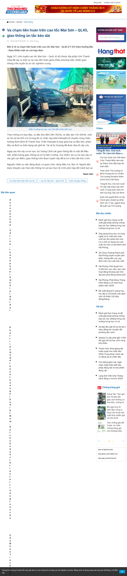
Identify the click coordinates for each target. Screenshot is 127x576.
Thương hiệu (34, 525)
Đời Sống (28, 22)
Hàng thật (97, 2)
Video (99, 128)
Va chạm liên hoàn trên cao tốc (22, 181)
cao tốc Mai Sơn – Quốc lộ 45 (52, 181)
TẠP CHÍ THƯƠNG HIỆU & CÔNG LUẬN (62, 565)
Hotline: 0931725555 (112, 2)
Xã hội (19, 22)
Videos (114, 525)
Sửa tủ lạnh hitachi (105, 450)
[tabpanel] (17, 218)
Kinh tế (22, 525)
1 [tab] (109, 441)
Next (123, 441)
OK (122, 572)
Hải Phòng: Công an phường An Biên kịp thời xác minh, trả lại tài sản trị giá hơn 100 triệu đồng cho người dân (66, 442)
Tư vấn (97, 525)
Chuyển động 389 (51, 525)
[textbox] (111, 37)
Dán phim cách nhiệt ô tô (108, 454)
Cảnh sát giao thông (77, 181)
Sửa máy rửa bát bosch (107, 458)
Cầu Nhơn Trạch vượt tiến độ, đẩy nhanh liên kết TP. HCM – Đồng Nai (17, 221)
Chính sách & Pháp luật (72, 525)
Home (11, 22)
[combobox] (111, 37)
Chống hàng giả (111, 387)
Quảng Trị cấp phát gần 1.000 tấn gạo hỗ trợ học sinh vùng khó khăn (112, 340)
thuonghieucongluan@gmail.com (53, 541)
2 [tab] (113, 441)
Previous (99, 441)
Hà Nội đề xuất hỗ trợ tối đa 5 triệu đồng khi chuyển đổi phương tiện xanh (112, 330)
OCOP (88, 525)
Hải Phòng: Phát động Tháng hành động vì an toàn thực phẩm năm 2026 (112, 283)
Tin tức (13, 525)
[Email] (16, 545)
